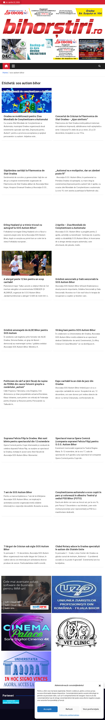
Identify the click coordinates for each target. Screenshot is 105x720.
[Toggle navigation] (13, 66)
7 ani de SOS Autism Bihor (18, 492)
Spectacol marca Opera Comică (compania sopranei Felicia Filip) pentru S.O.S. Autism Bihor (76, 441)
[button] (99, 685)
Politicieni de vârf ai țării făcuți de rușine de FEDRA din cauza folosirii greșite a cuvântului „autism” (26, 384)
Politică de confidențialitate (69, 715)
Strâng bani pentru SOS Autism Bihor (75, 330)
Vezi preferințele (91, 709)
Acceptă (47, 709)
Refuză (69, 709)
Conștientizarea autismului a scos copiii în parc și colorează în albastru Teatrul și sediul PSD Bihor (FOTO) (78, 495)
